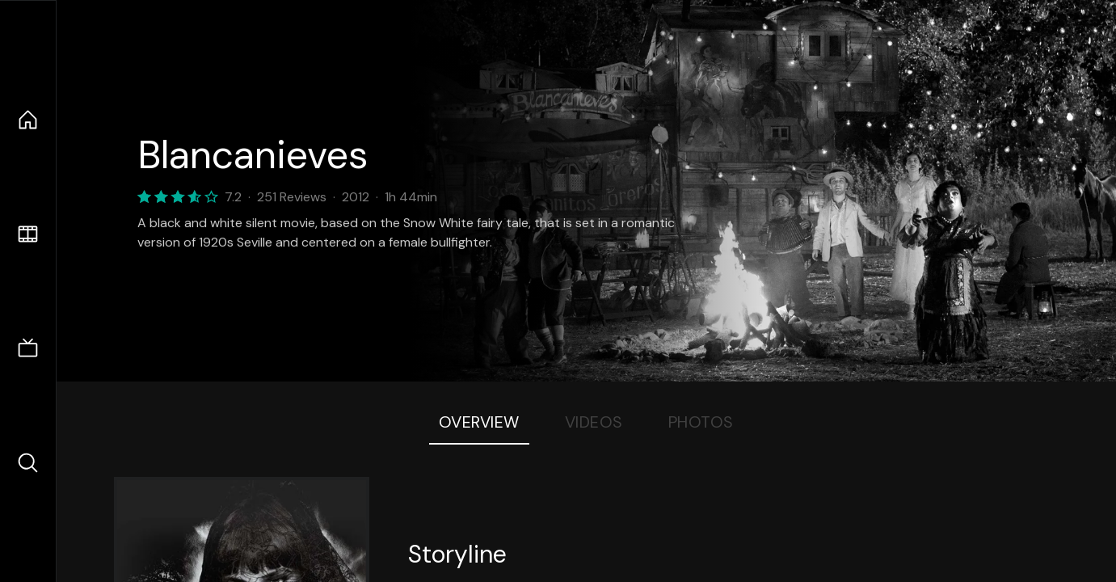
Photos (701, 421)
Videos (594, 421)
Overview (479, 421)
